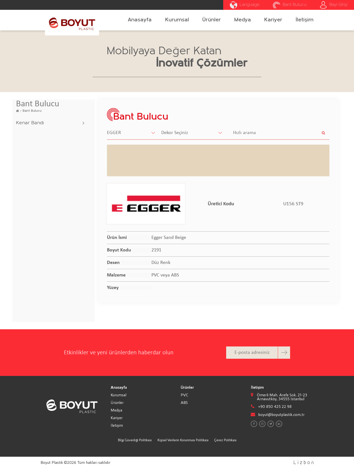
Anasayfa (140, 20)
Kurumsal (177, 20)
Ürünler (211, 20)
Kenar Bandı (30, 123)
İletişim (304, 20)
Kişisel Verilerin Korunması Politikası (182, 440)
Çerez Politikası (225, 440)
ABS (184, 402)
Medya (242, 20)
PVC (184, 395)
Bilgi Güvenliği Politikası (135, 440)
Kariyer (273, 20)
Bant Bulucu (32, 110)
